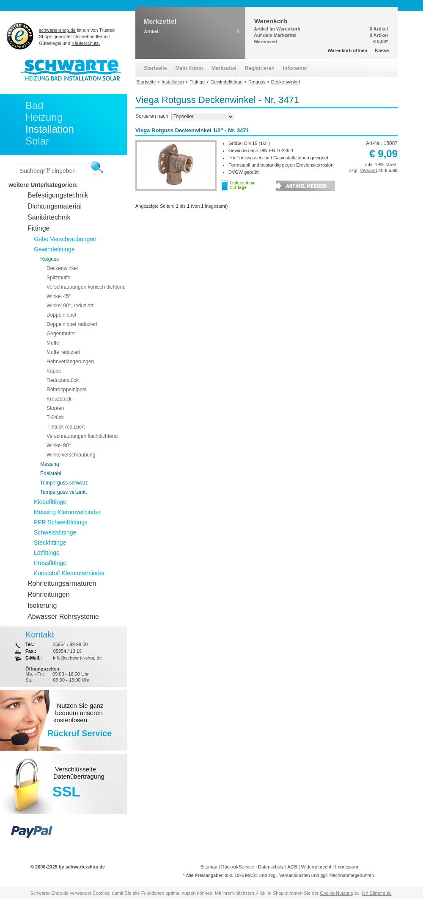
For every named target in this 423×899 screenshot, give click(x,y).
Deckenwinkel (62, 268)
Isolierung (42, 605)
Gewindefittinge (54, 249)
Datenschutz (271, 866)
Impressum (346, 866)
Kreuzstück (59, 399)
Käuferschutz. (85, 43)
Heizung (44, 117)
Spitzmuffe (58, 278)
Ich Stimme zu (377, 893)
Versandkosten (294, 875)
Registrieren (260, 68)
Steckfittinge (50, 542)
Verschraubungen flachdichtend (82, 436)
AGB (292, 866)
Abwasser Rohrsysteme (63, 616)
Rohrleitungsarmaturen (61, 583)
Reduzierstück (63, 380)
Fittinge (38, 228)
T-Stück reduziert (66, 427)
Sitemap (208, 866)
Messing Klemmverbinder (67, 512)
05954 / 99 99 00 (70, 644)
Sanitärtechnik (48, 217)
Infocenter (295, 68)
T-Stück (55, 417)
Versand (368, 170)
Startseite (155, 68)
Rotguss (49, 259)
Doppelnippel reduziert (72, 324)
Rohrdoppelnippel (66, 389)
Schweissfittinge (55, 532)
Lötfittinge (47, 552)
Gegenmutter (61, 334)
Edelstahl (50, 473)
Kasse (382, 50)
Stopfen (55, 408)
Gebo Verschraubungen (65, 239)
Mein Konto (189, 68)
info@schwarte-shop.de (77, 657)
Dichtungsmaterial (54, 206)
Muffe (53, 343)
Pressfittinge (50, 562)
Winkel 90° (59, 445)
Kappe (54, 371)
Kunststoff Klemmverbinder (69, 573)
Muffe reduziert (63, 352)
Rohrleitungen (48, 594)
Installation (49, 129)
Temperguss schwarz (64, 483)
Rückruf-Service (237, 866)
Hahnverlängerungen (70, 362)
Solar (37, 141)
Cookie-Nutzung (336, 893)
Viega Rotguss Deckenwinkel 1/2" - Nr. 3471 (192, 130)
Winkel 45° (59, 296)
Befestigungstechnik (57, 195)
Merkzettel (224, 68)
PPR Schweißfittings (61, 522)
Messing (49, 464)
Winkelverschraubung (71, 455)
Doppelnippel (61, 315)
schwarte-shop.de (57, 30)
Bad (34, 105)
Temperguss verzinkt (63, 492)
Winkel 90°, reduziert (70, 306)
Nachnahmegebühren (352, 875)
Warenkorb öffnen (348, 50)
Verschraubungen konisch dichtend (86, 287)
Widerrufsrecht (316, 866)
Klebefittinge (50, 501)
